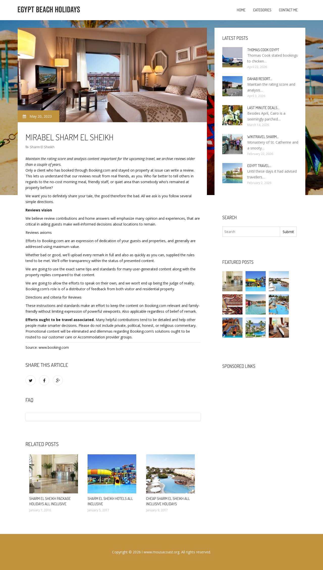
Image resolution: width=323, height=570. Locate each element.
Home (241, 10)
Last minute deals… (263, 107)
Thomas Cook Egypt (263, 49)
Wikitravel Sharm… (263, 136)
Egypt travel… (259, 165)
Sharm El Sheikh (42, 147)
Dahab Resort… (259, 78)
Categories (262, 10)
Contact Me (288, 10)
